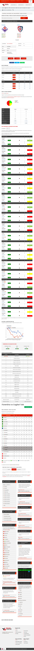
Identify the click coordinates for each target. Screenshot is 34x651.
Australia (20, 609)
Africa (20, 590)
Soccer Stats (26, 630)
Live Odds (10, 58)
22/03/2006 (3, 311)
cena (5, 535)
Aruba (20, 606)
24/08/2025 (3, 144)
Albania (20, 592)
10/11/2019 (3, 191)
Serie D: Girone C (7, 503)
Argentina (21, 602)
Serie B (5, 488)
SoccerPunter (4, 13)
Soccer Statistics (9, 13)
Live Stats (23, 58)
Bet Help (17, 633)
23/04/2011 (3, 264)
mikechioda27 (6, 554)
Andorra (20, 596)
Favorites (17, 58)
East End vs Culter (7, 595)
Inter (5, 417)
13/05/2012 (3, 254)
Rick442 (5, 533)
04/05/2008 (4, 292)
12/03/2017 (3, 216)
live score (7, 317)
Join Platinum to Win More (23, 557)
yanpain (5, 558)
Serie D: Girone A (7, 499)
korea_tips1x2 (6, 550)
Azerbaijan (21, 613)
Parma (5, 445)
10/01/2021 (3, 182)
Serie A (5, 486)
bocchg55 (5, 564)
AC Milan (6, 421)
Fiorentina (26, 109)
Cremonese (6, 451)
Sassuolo (6, 434)
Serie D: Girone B (7, 501)
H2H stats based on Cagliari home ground (14, 96)
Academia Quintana (22, 513)
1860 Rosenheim (22, 525)
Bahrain (20, 615)
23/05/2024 (3, 159)
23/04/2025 (3, 149)
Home (3, 93)
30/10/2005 (3, 315)
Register (30, 1)
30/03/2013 (3, 245)
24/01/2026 (3, 140)
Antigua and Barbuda (22, 600)
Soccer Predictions (18, 632)
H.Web (20, 545)
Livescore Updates (6, 514)
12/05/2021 (3, 178)
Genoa (5, 443)
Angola (20, 598)
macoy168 (6, 531)
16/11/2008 (3, 287)
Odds (9, 140)
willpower (5, 539)
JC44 (5, 537)
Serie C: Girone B (7, 495)
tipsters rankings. (7, 529)
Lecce (5, 453)
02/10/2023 (3, 163)
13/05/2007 (3, 302)
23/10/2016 (3, 220)
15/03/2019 (3, 197)
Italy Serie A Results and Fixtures (14, 464)
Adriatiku (21, 537)
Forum (25, 636)
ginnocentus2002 (7, 543)
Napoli (5, 419)
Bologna (5, 432)
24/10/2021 (3, 172)
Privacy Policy (18, 644)
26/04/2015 (3, 226)
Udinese (6, 438)
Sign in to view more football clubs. (8, 611)
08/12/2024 (3, 153)
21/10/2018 (3, 201)
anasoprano (6, 560)
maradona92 (6, 566)
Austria (20, 611)
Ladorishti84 (6, 552)
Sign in (4, 596)
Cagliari (15, 109)
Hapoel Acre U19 (22, 501)
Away (7, 93)
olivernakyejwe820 (6, 575)
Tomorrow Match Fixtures (7, 520)
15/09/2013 (3, 239)
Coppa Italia (6, 490)
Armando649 (6, 541)
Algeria (20, 594)
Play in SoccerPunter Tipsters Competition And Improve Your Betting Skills (9, 582)
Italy (12, 13)
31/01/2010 (3, 273)
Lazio (5, 436)
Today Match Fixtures (7, 516)
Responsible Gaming (19, 641)
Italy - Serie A (4, 136)
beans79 (5, 556)
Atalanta (6, 430)
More (4, 505)
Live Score (25, 632)
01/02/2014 (3, 235)
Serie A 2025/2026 (16, 13)
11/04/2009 (3, 283)
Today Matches (26, 633)
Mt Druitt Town (21, 489)
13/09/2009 (3, 277)
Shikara (5, 562)
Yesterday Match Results (7, 518)
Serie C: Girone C (7, 497)
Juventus (6, 423)
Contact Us (25, 641)
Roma (5, 428)
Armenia (20, 604)
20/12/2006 (3, 306)
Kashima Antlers (6, 610)
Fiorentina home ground (10, 97)
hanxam (5, 548)
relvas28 (5, 568)
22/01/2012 (3, 258)
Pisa (5, 458)
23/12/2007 (3, 296)
